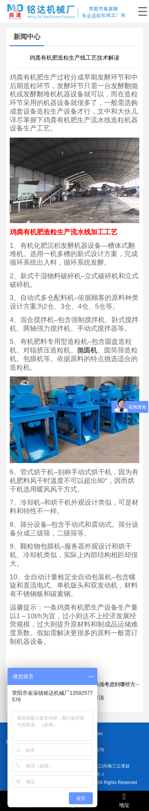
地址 (124, 800)
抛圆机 (87, 350)
